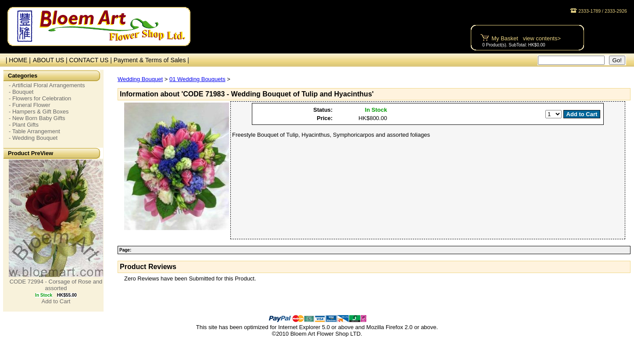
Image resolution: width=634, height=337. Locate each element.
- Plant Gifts (24, 124)
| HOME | (16, 60)
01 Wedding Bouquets (197, 79)
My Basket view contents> (526, 38)
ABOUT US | (51, 60)
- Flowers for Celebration (40, 98)
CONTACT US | (91, 60)
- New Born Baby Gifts (37, 118)
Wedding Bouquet (140, 79)
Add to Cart (56, 301)
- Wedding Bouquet (33, 138)
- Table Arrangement (34, 131)
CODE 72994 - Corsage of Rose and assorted (56, 284)
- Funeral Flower (29, 105)
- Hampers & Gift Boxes (39, 111)
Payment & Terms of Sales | (151, 60)
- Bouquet (21, 92)
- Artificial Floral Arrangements (47, 85)
